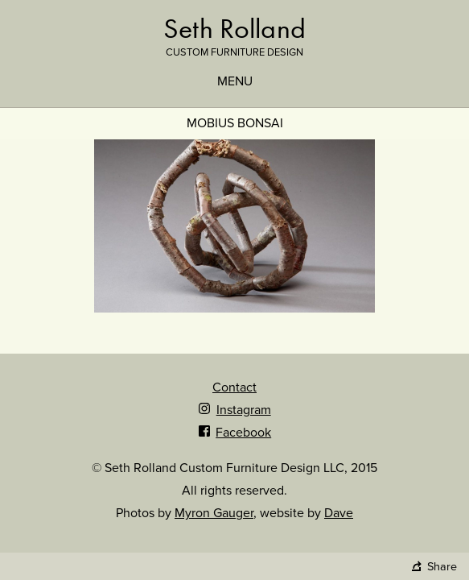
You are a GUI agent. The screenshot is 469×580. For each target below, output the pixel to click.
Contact (234, 387)
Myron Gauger (214, 513)
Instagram (234, 410)
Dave (338, 513)
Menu (235, 81)
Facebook (234, 433)
